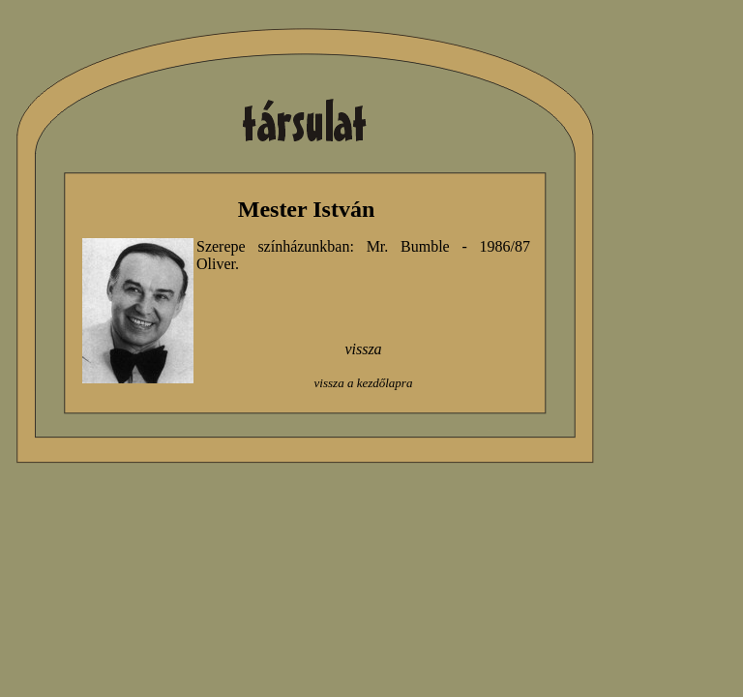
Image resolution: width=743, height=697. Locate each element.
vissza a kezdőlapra (363, 383)
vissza (362, 349)
